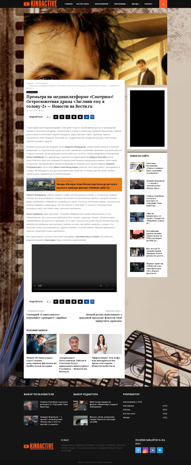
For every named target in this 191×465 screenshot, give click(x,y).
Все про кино (83, 4)
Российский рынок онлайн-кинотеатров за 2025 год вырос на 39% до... (154, 236)
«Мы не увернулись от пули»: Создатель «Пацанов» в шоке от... (155, 218)
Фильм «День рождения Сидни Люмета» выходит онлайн (102, 419)
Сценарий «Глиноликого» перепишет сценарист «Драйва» (46, 316)
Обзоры (148, 4)
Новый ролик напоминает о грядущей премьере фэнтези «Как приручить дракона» (100, 317)
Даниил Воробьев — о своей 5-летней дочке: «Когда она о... (155, 184)
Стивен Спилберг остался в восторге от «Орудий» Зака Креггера (155, 201)
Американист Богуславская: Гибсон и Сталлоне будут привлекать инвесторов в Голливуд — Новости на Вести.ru (74, 364)
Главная (69, 4)
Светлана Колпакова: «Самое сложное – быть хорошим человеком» (155, 168)
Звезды (135, 4)
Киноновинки (101, 4)
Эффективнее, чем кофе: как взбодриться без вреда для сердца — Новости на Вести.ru (106, 361)
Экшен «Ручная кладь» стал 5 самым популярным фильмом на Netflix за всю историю (41, 361)
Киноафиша (120, 4)
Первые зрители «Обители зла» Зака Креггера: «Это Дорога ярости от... (154, 268)
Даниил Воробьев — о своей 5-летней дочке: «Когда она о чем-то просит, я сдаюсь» (51, 420)
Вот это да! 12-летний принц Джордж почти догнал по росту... (155, 252)
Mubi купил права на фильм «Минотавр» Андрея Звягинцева (104, 404)
